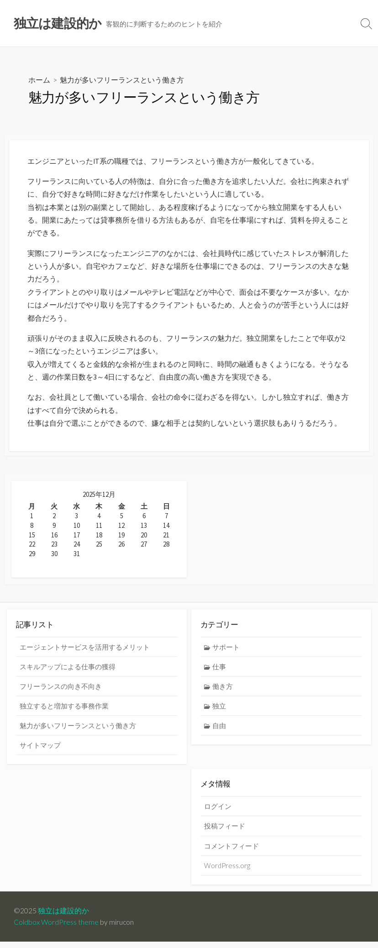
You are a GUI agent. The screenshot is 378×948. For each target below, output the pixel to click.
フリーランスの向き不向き (61, 692)
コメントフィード (231, 852)
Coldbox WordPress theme (56, 928)
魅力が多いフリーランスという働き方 (78, 731)
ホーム (39, 80)
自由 (219, 731)
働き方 (222, 692)
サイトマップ (40, 751)
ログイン (217, 812)
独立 (219, 712)
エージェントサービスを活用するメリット (85, 653)
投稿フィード (224, 832)
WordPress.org (227, 872)
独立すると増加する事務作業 (64, 712)
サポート (226, 653)
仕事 (219, 672)
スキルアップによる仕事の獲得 (68, 672)
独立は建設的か (63, 917)
